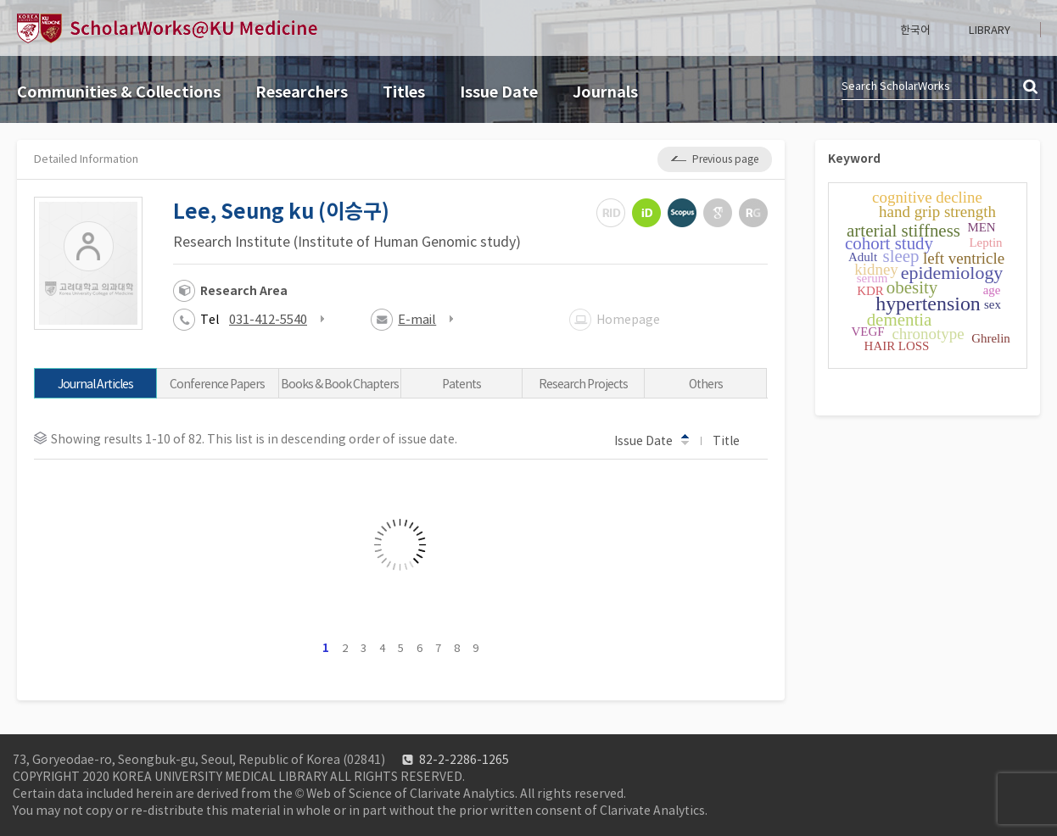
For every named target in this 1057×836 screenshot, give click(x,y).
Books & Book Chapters (340, 384)
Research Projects (583, 384)
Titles (404, 92)
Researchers (301, 92)
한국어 (915, 30)
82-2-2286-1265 (464, 759)
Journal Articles (95, 384)
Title (734, 440)
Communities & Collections (119, 92)
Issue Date (499, 92)
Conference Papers (217, 384)
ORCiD (646, 212)
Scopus (682, 212)
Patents (461, 384)
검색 (1031, 87)
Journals (605, 92)
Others (706, 384)
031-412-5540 (268, 319)
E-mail (417, 319)
